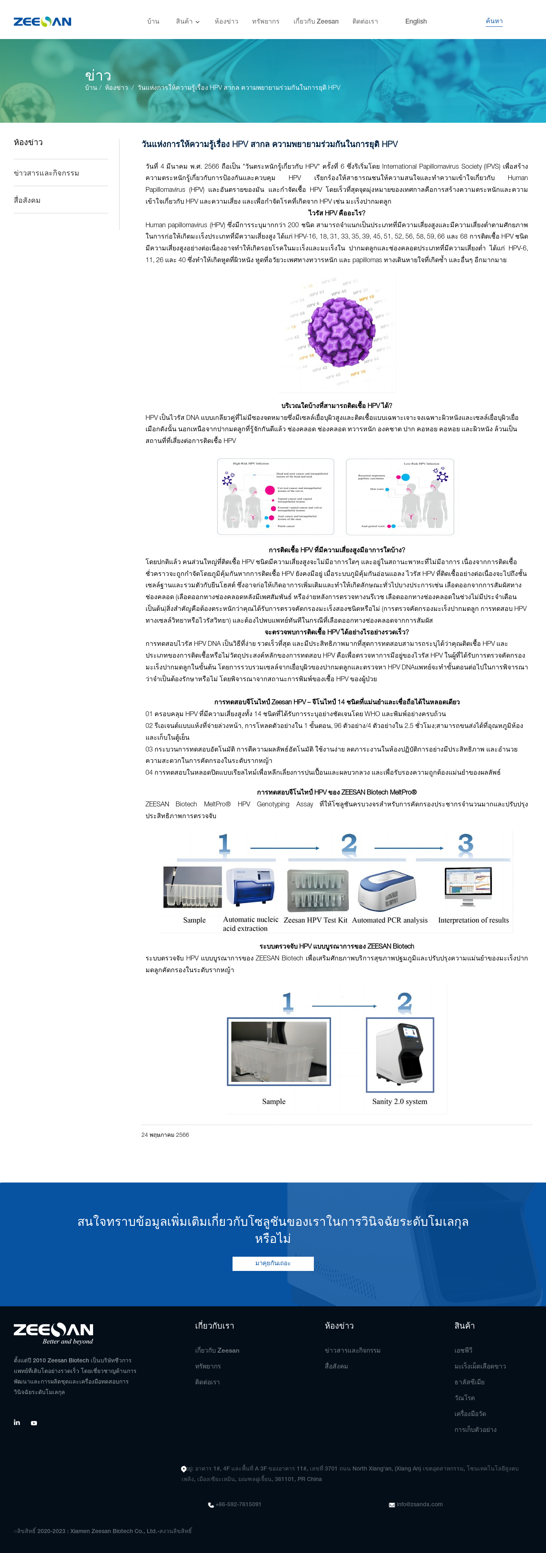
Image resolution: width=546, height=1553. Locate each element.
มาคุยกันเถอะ (273, 1263)
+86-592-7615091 (238, 1504)
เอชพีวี (464, 1351)
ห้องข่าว (226, 18)
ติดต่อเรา (365, 18)
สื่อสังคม (27, 201)
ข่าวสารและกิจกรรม (46, 173)
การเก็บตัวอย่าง (476, 1430)
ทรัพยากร (266, 18)
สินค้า (188, 18)
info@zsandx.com (420, 1504)
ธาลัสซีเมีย (470, 1383)
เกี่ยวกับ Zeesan (316, 18)
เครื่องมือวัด (471, 1414)
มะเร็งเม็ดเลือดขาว (481, 1367)
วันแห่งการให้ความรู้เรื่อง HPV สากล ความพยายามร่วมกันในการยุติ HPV (241, 88)
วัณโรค (465, 1398)
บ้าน (153, 18)
